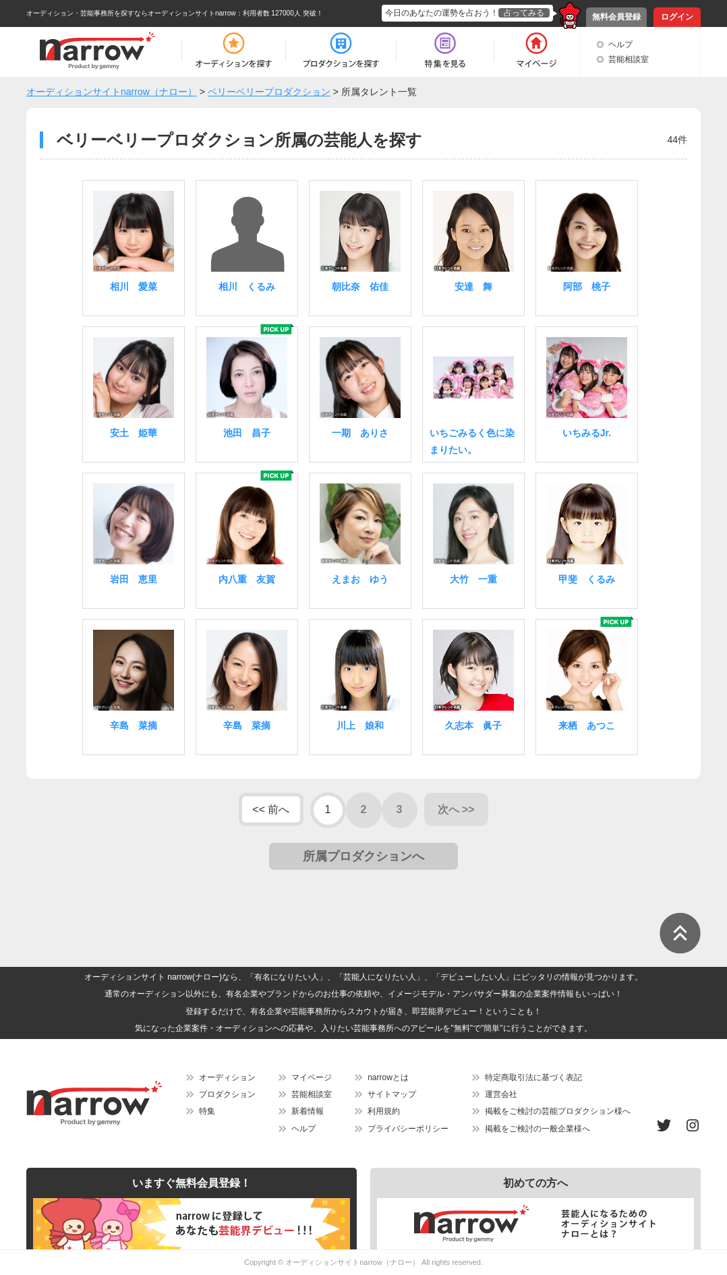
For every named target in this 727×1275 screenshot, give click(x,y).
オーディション (227, 1077)
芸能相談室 (628, 59)
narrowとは (388, 1077)
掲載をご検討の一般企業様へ (537, 1128)
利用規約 (384, 1111)
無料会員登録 (616, 17)
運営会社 (501, 1094)
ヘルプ (620, 44)
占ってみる (524, 13)
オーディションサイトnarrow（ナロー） (352, 1262)
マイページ (311, 1077)
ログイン (677, 17)
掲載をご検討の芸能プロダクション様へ (558, 1111)
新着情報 (307, 1111)
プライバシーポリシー (408, 1128)
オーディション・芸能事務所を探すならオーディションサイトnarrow (131, 13)
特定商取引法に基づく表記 (533, 1077)
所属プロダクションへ (363, 856)
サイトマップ (392, 1094)
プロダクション (227, 1094)
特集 (207, 1111)
